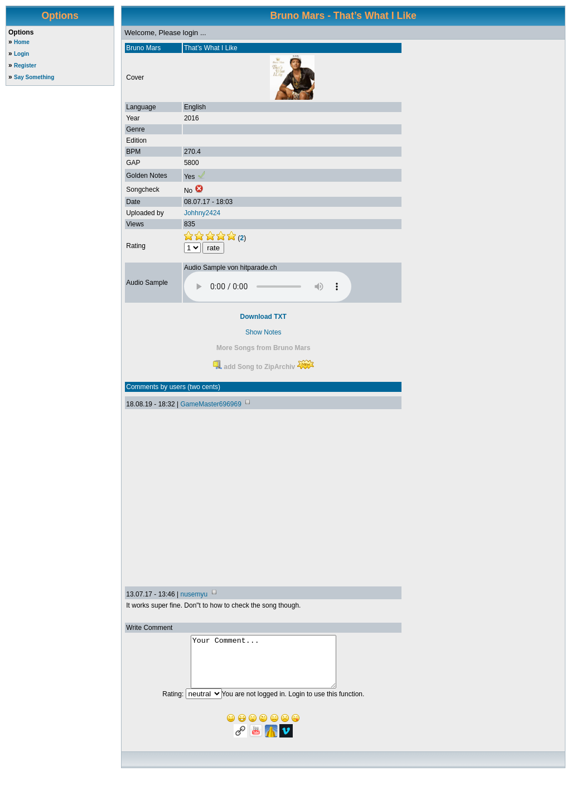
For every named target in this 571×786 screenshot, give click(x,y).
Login (21, 54)
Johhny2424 (202, 213)
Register (25, 65)
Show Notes (263, 332)
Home (22, 42)
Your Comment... (263, 666)
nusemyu (193, 594)
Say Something (34, 77)
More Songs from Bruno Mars (263, 348)
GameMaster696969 (210, 404)
